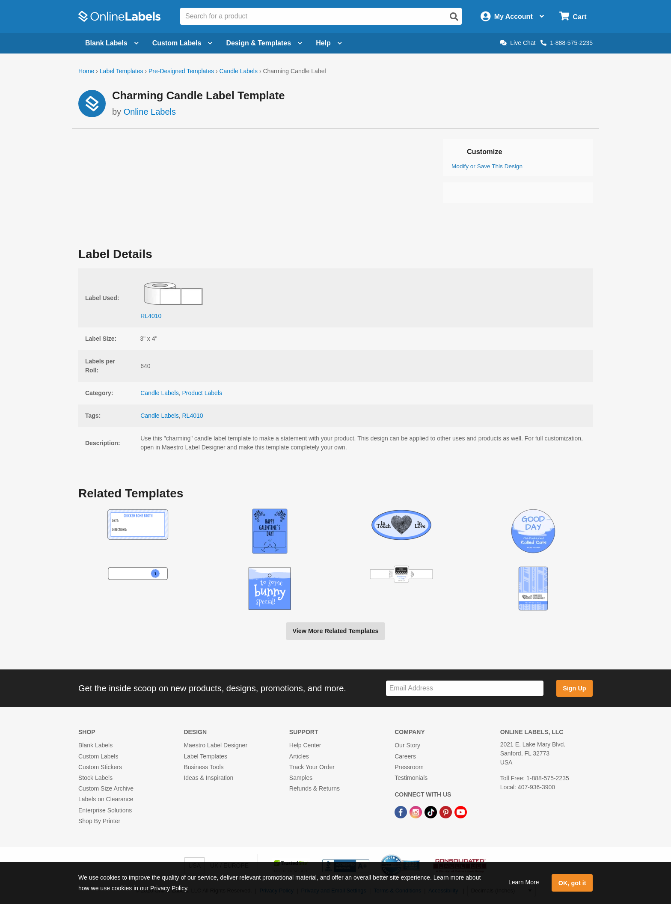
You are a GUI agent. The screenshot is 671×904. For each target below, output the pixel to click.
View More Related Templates (335, 630)
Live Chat (517, 43)
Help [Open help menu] (329, 43)
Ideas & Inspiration (208, 777)
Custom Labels (98, 756)
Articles (299, 756)
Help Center (305, 745)
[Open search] (454, 16)
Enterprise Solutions (105, 810)
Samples (300, 777)
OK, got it (572, 883)
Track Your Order (312, 767)
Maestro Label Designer (215, 745)
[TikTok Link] (432, 811)
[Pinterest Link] (446, 811)
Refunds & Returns (314, 788)
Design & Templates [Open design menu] (264, 43)
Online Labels (150, 111)
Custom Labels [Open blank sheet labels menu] (182, 43)
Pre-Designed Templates (181, 71)
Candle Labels (238, 71)
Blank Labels (95, 745)
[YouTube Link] (460, 811)
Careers (405, 756)
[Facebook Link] (402, 811)
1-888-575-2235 (566, 42)
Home (86, 71)
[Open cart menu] (573, 16)
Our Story (407, 745)
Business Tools (203, 767)
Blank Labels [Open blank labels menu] (112, 43)
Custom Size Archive (106, 788)
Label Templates (121, 71)
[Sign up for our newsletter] (464, 688)
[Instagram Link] (417, 811)
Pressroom (409, 767)
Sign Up (574, 688)
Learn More (523, 882)
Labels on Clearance (105, 799)
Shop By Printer (99, 821)
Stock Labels (95, 777)
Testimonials (411, 777)
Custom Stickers (100, 767)
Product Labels (202, 393)
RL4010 (192, 415)
